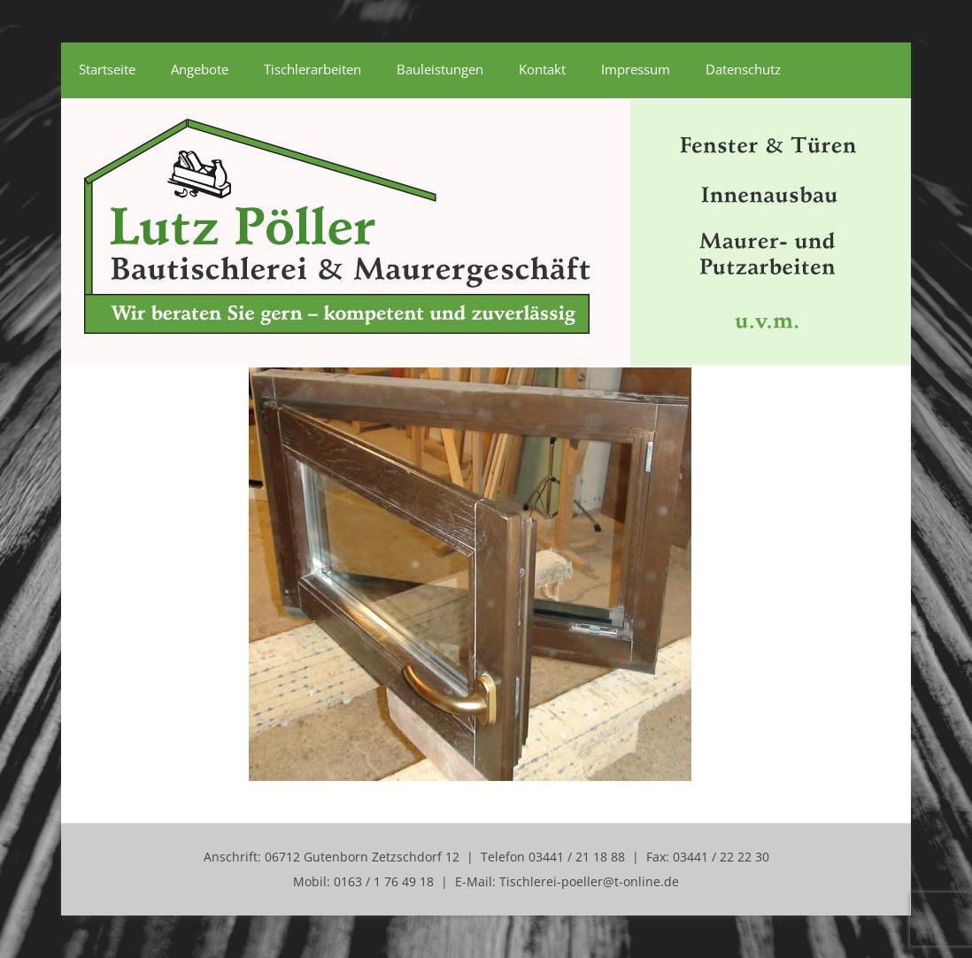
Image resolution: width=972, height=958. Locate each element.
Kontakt (542, 69)
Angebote (199, 69)
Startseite (107, 69)
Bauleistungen (440, 69)
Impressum (635, 69)
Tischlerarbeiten (312, 69)
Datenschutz (743, 69)
